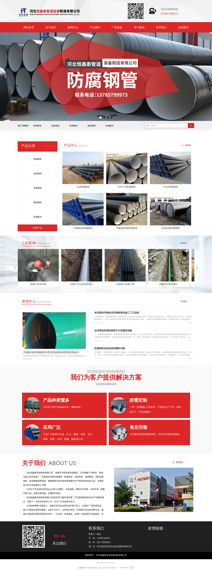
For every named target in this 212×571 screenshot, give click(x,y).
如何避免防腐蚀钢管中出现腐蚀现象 (113, 330)
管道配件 (109, 126)
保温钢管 (55, 126)
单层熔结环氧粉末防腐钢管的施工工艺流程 (116, 312)
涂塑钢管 (73, 126)
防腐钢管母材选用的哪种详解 (109, 348)
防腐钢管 (37, 126)
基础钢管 (91, 126)
